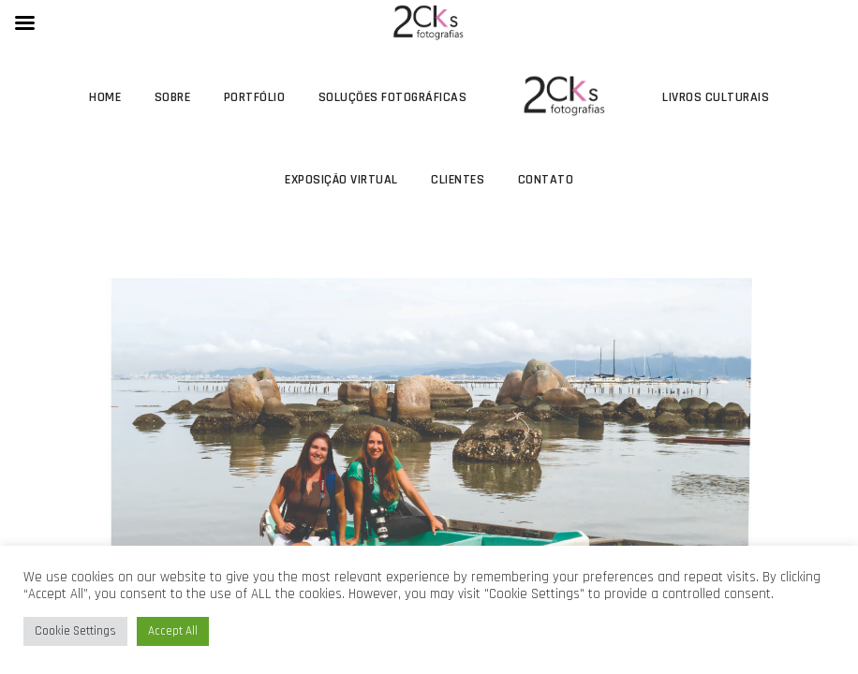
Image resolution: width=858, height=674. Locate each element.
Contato (546, 179)
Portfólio (255, 97)
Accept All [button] (173, 630)
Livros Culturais (715, 97)
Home (105, 97)
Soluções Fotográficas (392, 97)
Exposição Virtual (341, 179)
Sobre (173, 97)
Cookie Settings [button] (75, 630)
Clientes (457, 179)
